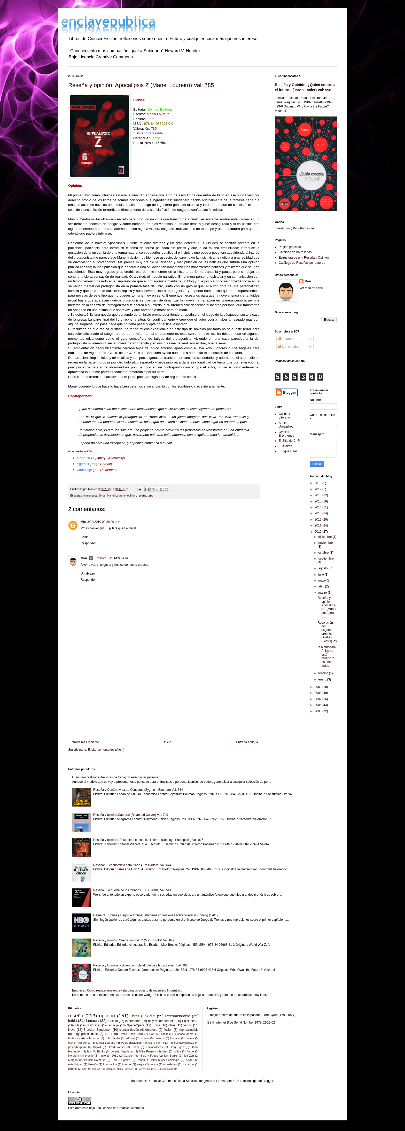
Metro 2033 (85, 458)
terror (151, 495)
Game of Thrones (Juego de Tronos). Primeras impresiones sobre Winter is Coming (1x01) (155, 915)
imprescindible (189, 1030)
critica (177, 1051)
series (86, 1042)
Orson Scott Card (131, 1033)
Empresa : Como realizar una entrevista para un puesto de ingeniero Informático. (127, 990)
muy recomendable (161, 1021)
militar (164, 1042)
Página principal (290, 247)
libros (102, 495)
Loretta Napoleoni (122, 1051)
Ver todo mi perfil (311, 288)
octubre (323, 552)
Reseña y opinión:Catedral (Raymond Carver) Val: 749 (130, 815)
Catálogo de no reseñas (295, 252)
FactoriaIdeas (154, 1047)
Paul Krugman (121, 1060)
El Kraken (285, 446)
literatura (73, 1055)
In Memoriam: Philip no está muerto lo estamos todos (326, 656)
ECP (85, 1068)
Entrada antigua (247, 742)
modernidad (166, 1068)
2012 (318, 519)
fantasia (92, 1021)
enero (322, 679)
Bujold (97, 1047)
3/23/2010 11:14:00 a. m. (112, 558)
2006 (318, 705)
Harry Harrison (125, 1068)
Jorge (101, 464)
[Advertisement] (163, 698)
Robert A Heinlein (148, 1060)
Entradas (286, 339)
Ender (135, 1047)
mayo (322, 580)
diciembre (325, 537)
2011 (318, 525)
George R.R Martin (102, 1068)
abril (321, 586)
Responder (88, 543)
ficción (167, 1030)
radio (102, 1055)
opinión (72, 1042)
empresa (151, 1030)
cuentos (160, 1038)
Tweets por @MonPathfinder (294, 228)
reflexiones (92, 1038)
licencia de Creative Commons (123, 1108)
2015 (318, 501)
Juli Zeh (189, 1055)
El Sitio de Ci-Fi (289, 441)
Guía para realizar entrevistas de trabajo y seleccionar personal (115, 777)
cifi (77, 1025)
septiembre (325, 558)
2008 (318, 693)
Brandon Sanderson (97, 1030)
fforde (190, 1051)
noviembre (325, 543)
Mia (83, 522)
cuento (145, 1038)
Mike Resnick (147, 1051)
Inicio (167, 742)
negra (140, 1064)
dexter (189, 1060)
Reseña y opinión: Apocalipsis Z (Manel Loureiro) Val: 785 (141, 85)
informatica (110, 1064)
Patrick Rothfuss (94, 1060)
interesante (90, 495)
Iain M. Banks (96, 1051)
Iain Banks (170, 1055)
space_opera (185, 1033)
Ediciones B (190, 1021)
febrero (323, 673)
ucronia (72, 1068)
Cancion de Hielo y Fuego (141, 1055)
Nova (71, 1030)
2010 (318, 531)
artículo (130, 1038)
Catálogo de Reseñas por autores (302, 263)
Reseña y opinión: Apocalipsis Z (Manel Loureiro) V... (326, 607)
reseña (142, 495)
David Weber (116, 1047)
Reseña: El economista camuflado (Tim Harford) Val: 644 (132, 865)
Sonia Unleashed (286, 424)
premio (89, 1055)
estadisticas (75, 1064)
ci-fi (152, 1016)
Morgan (73, 1060)
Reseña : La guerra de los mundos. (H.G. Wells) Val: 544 (132, 890)
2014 (318, 507)
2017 (318, 489)
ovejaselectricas (184, 1042)
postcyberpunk (77, 1047)
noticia (154, 1064)
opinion (131, 495)
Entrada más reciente (84, 742)
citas (165, 1051)
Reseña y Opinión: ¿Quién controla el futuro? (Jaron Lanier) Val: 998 (140, 965)
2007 (318, 699)
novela (190, 1038)
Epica (156, 1025)
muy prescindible (86, 1034)
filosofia (93, 1064)
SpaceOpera (135, 1025)
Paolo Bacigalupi (131, 1042)
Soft (151, 1033)
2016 (318, 495)
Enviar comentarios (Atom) (106, 750)
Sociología (172, 1060)
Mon (84, 558)
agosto (323, 568)
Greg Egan (177, 1047)
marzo (323, 592)
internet (127, 1064)
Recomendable (177, 1016)
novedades (170, 1064)
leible (72, 1021)
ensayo (114, 1025)
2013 (318, 513)
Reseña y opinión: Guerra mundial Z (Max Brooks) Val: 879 (133, 940)
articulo (113, 1021)
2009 (318, 687)
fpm (229, 1081)
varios (187, 1025)
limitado (175, 1038)
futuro (151, 1042)
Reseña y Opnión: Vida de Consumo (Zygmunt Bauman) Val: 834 (138, 790)
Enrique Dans (288, 451)
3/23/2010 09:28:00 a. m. (104, 522)
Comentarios (288, 346)
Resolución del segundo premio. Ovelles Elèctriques (327, 632)
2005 (318, 711)
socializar (188, 1064)
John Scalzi (112, 1038)
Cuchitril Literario (284, 415)
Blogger (268, 1081)
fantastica (74, 1038)
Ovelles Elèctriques (286, 433)
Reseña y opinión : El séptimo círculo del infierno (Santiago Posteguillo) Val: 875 (148, 840)
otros (171, 1025)
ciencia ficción (129, 1030)
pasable (166, 1033)
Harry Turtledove (146, 1068)
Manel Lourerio (116, 495)
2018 (318, 483)
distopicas (94, 1025)
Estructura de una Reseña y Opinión (304, 257)
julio (321, 574)
